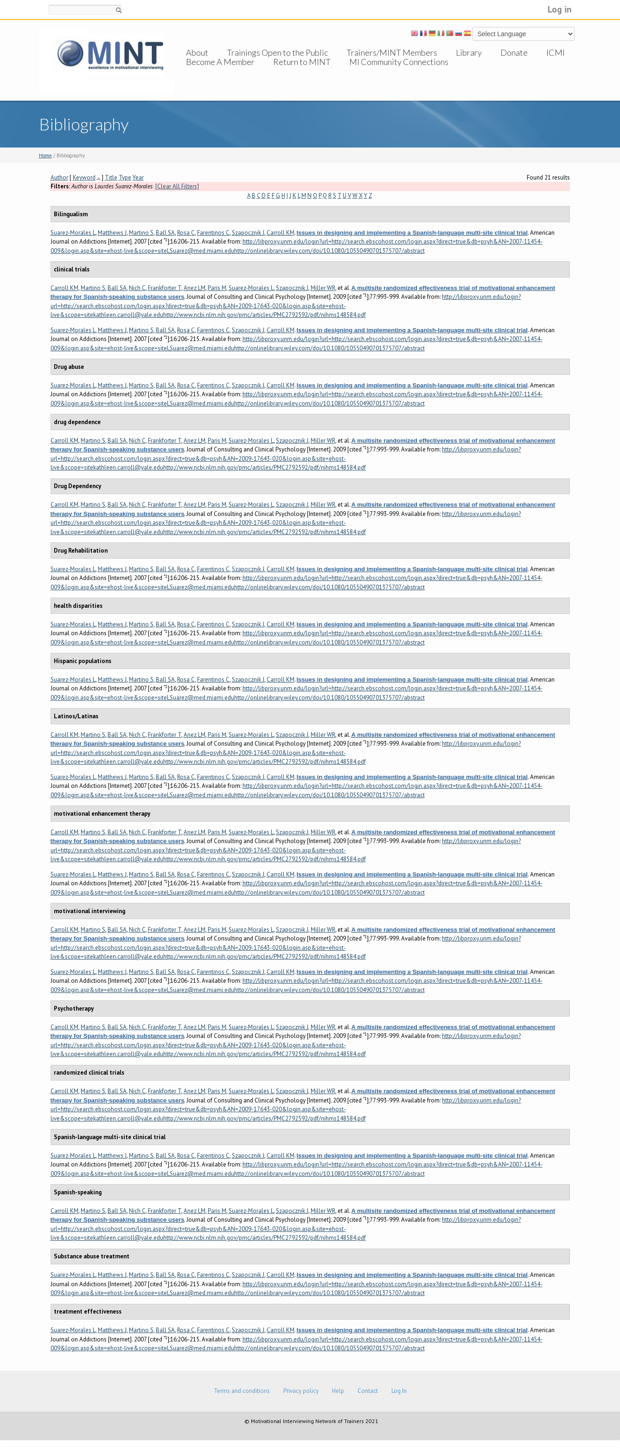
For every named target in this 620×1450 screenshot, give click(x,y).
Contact (368, 1391)
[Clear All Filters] (177, 186)
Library (469, 52)
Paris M (217, 288)
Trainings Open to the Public (277, 52)
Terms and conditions (242, 1391)
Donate (514, 52)
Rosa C (186, 233)
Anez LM (194, 288)
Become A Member (220, 71)
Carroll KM (280, 233)
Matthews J (112, 233)
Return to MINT (302, 71)
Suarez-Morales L (73, 233)
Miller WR (323, 288)
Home (45, 155)
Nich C (137, 288)
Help (338, 1391)
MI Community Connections (398, 71)
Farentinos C (213, 233)
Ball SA (165, 233)
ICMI (555, 52)
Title (111, 177)
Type (125, 177)
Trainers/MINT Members (391, 52)
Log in (560, 9)
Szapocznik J (248, 233)
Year (138, 177)
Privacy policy (301, 1391)
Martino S (141, 233)
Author (59, 177)
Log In (399, 1391)
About (197, 52)
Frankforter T (164, 288)
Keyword (84, 177)
